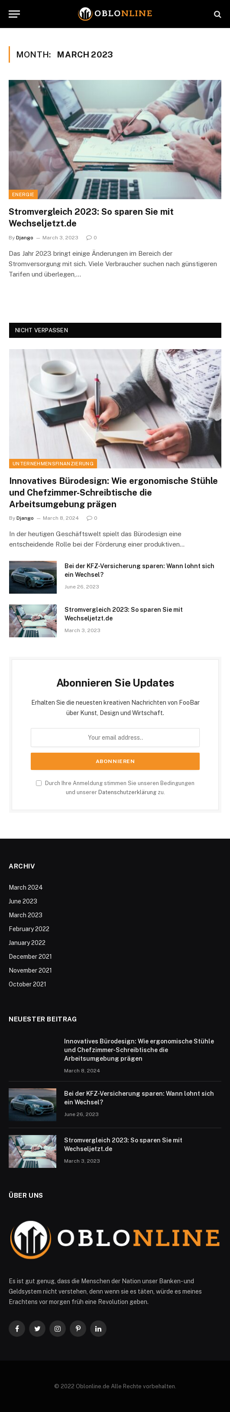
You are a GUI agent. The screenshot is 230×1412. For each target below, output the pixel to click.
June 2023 (23, 901)
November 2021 (30, 970)
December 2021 (30, 956)
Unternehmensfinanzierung (53, 463)
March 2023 (25, 915)
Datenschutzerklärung (127, 792)
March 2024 (26, 887)
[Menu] (14, 14)
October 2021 (27, 984)
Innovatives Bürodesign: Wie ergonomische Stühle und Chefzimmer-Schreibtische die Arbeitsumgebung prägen (113, 492)
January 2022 (27, 942)
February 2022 (29, 928)
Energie (23, 194)
